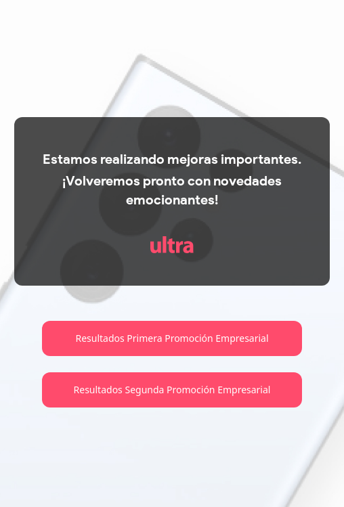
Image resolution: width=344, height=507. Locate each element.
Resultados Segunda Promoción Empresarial (172, 389)
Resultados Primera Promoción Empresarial (171, 338)
